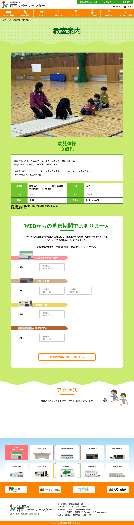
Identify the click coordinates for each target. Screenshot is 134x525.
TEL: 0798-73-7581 (88, 2)
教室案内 (16, 20)
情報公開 (24, 514)
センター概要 (14, 514)
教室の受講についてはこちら (67, 356)
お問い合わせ (34, 514)
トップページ (6, 20)
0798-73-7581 (68, 507)
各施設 (65, 247)
